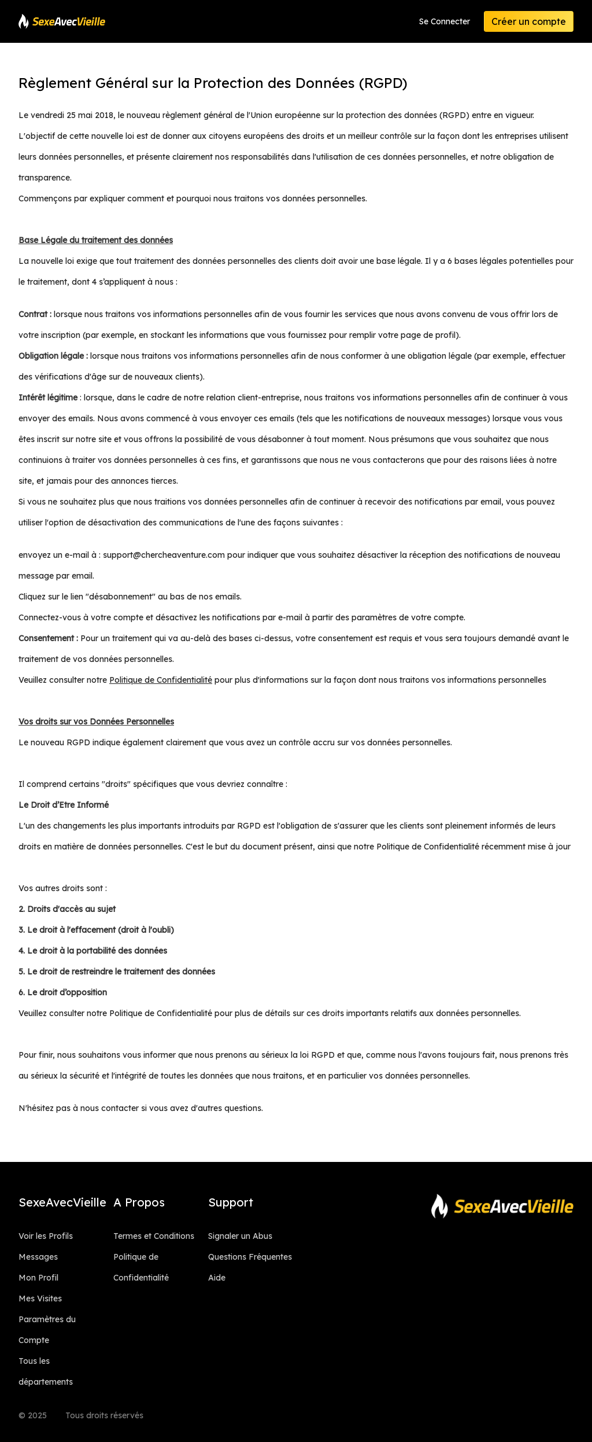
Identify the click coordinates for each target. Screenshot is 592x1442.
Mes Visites (40, 1298)
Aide (216, 1277)
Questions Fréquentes (250, 1257)
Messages (38, 1257)
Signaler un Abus (240, 1236)
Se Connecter (444, 21)
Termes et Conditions (153, 1236)
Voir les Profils (45, 1236)
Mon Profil (38, 1277)
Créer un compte (528, 21)
